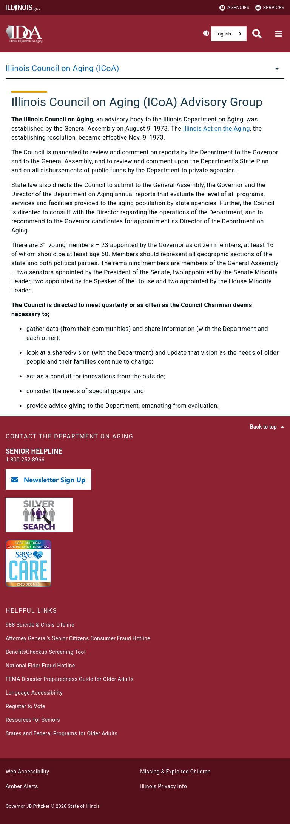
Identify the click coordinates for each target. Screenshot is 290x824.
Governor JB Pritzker (27, 806)
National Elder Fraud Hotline (40, 666)
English (223, 34)
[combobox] (229, 33)
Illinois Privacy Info (163, 786)
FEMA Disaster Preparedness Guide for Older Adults (70, 679)
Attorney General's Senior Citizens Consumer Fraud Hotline (78, 638)
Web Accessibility (27, 772)
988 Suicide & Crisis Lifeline (40, 625)
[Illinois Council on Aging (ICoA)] (274, 68)
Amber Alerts (22, 786)
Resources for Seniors (33, 720)
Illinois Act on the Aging (216, 128)
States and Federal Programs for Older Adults (61, 733)
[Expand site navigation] (278, 34)
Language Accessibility (34, 693)
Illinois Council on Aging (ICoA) (62, 68)
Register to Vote (25, 706)
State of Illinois (84, 806)
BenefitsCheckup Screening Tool (45, 652)
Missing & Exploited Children (175, 772)
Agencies (234, 8)
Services (269, 8)
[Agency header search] (257, 33)
